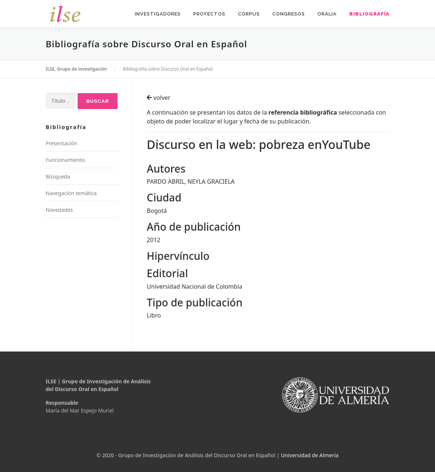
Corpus (249, 14)
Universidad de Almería (310, 455)
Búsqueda (58, 176)
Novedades (59, 209)
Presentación (61, 143)
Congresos (288, 14)
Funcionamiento (65, 159)
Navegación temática (71, 193)
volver (158, 98)
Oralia (327, 14)
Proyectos (209, 14)
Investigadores (158, 14)
